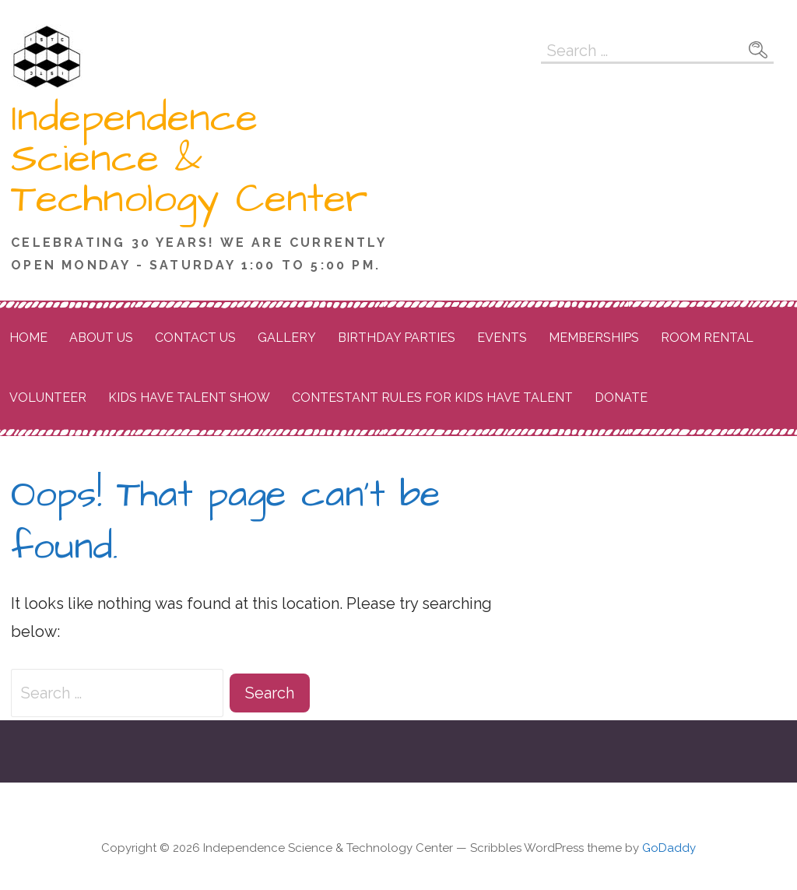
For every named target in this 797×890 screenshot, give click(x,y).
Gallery (287, 337)
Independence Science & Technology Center (189, 158)
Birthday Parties (396, 337)
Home (28, 337)
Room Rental (707, 337)
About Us (101, 337)
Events (502, 337)
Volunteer (47, 397)
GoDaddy (669, 848)
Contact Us (195, 337)
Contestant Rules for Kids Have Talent (432, 397)
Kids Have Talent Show (189, 397)
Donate (621, 397)
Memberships (594, 337)
